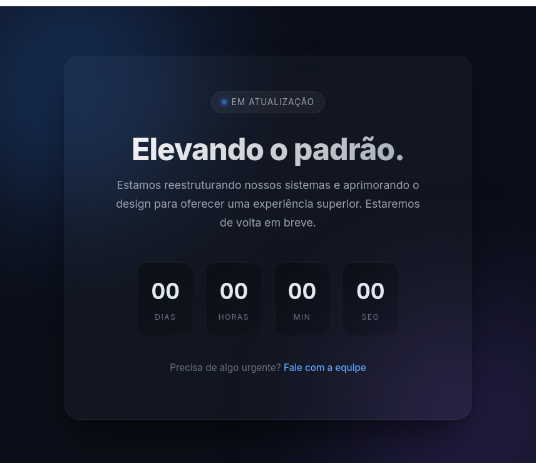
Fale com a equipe (325, 368)
